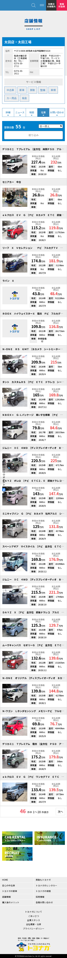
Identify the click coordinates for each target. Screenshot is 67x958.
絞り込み (34, 135)
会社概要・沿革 (33, 924)
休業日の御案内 (51, 5)
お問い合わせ (57, 112)
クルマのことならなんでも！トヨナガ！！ (12, 5)
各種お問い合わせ (44, 902)
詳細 (8, 112)
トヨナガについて (33, 911)
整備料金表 (62, 5)
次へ (60, 811)
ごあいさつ (33, 915)
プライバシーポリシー (33, 928)
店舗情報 (6, 896)
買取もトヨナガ (43, 879)
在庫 (43, 112)
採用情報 (40, 896)
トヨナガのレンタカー (46, 885)
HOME (5, 879)
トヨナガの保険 (43, 890)
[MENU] (42, 5)
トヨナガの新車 (9, 890)
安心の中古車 (8, 885)
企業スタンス (33, 920)
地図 (31, 112)
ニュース (19, 112)
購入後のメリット (10, 902)
